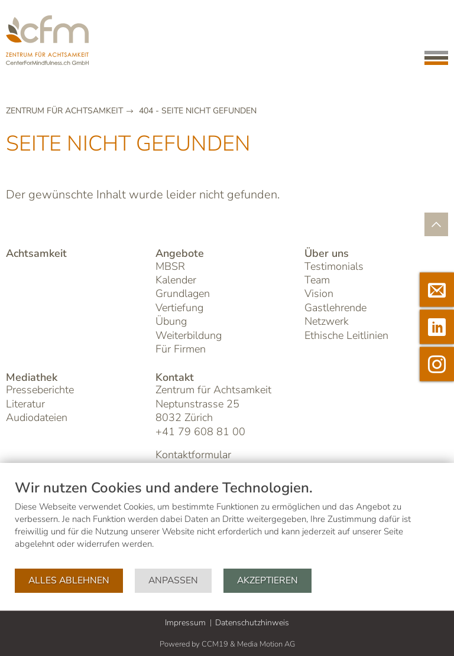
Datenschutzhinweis (252, 622)
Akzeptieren (267, 580)
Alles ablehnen (68, 580)
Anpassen (173, 580)
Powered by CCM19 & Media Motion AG (227, 644)
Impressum (185, 622)
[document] (227, 523)
